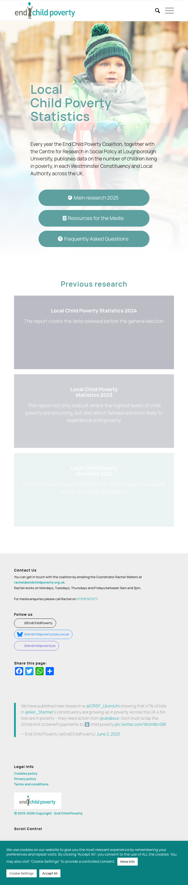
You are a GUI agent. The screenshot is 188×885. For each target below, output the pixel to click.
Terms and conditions (31, 784)
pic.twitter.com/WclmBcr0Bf (140, 724)
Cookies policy (25, 773)
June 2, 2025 (108, 734)
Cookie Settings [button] (21, 873)
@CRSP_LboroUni (103, 706)
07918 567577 (87, 599)
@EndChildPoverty (38, 623)
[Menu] (167, 10)
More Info (127, 861)
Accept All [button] (49, 873)
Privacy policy (25, 778)
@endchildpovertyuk (40, 645)
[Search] (155, 10)
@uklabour (109, 718)
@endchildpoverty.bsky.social (46, 634)
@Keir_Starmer (39, 712)
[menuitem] (155, 10)
